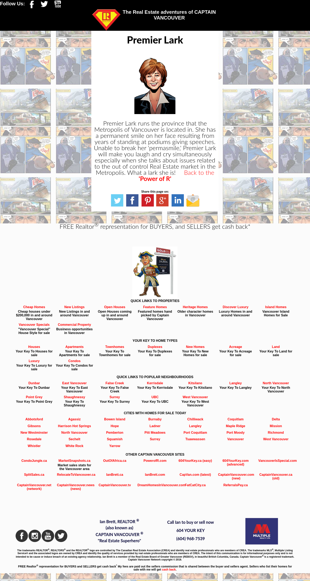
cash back (169, 569)
